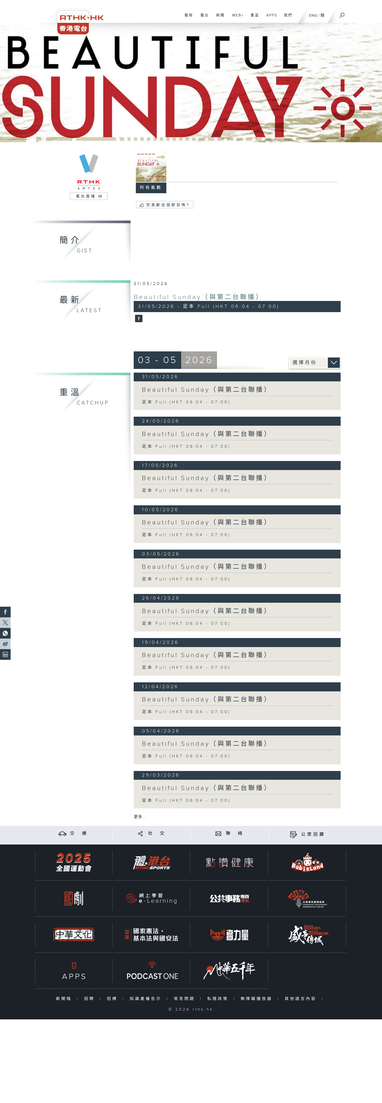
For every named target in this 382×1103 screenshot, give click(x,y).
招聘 (90, 999)
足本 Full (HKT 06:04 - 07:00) (186, 402)
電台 (202, 18)
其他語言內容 (302, 999)
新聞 (218, 18)
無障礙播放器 (258, 999)
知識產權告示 (147, 999)
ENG (313, 15)
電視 (186, 18)
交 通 (79, 833)
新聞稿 (65, 999)
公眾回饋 (313, 834)
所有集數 (151, 187)
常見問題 (185, 999)
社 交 (157, 833)
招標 (113, 999)
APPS (269, 18)
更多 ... (140, 817)
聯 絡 (235, 833)
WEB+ (236, 18)
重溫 (252, 18)
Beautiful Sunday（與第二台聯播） (198, 297)
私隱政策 (219, 999)
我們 (286, 18)
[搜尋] (342, 13)
